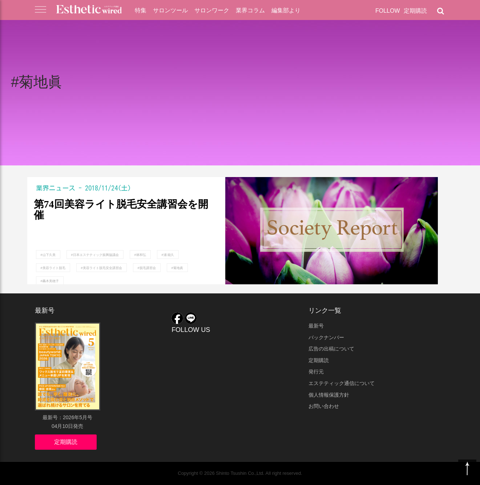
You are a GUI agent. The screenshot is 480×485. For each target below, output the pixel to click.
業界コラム (250, 10)
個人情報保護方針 (328, 395)
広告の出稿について (331, 349)
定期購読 (415, 11)
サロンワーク (211, 10)
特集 (140, 10)
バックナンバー (326, 337)
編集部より (285, 10)
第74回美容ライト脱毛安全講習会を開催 (121, 210)
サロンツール (170, 10)
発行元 (316, 371)
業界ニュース (55, 188)
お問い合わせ (323, 406)
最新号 (316, 326)
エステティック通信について (341, 383)
